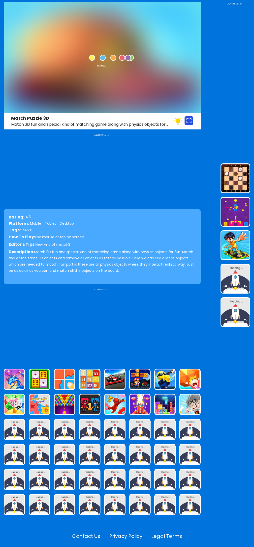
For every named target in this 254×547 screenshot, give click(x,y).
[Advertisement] (102, 326)
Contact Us (86, 536)
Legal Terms (166, 536)
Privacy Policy (125, 536)
